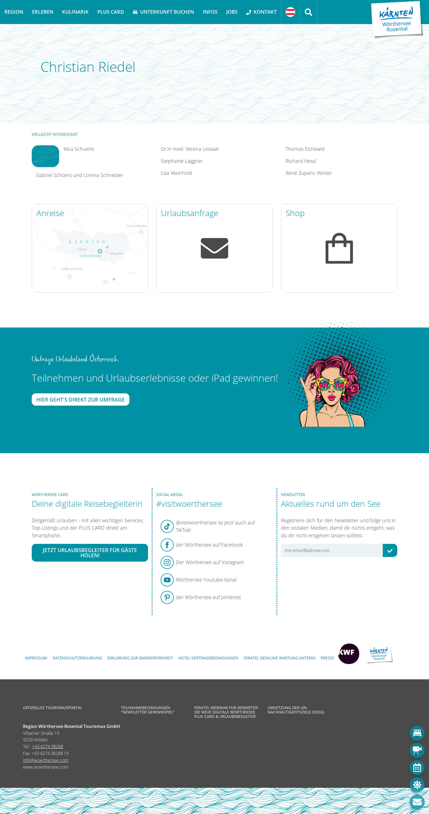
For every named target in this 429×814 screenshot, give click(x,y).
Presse (327, 657)
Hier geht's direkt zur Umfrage (80, 399)
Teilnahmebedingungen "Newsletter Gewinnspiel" (148, 710)
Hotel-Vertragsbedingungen (208, 657)
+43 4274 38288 (47, 747)
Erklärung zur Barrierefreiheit (140, 657)
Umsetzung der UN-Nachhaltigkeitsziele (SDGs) (296, 710)
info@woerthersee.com (45, 760)
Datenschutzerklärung (77, 657)
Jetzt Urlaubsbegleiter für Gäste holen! (90, 552)
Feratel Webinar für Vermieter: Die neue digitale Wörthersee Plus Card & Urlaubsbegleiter (226, 712)
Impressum (36, 657)
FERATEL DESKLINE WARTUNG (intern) (279, 657)
